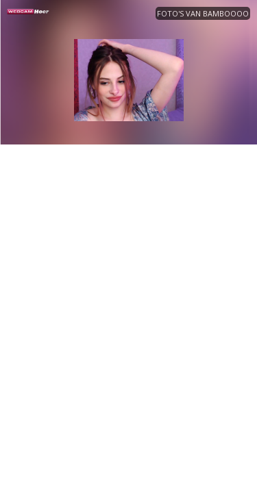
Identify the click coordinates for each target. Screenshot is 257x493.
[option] (129, 80)
